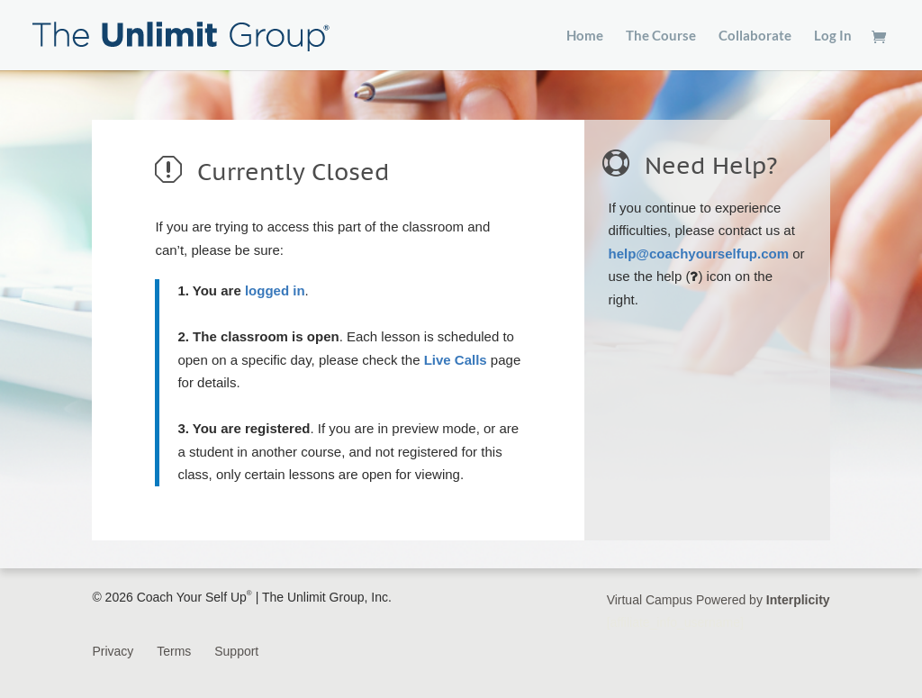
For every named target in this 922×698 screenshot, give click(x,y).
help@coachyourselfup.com (699, 253)
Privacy (112, 651)
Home (584, 36)
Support (236, 651)
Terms (174, 651)
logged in (275, 290)
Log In (833, 36)
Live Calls (455, 359)
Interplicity (798, 600)
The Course (661, 36)
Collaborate (755, 36)
